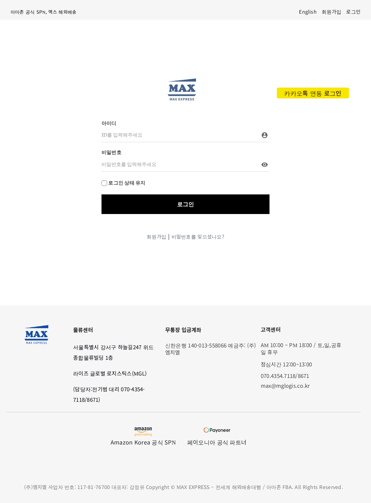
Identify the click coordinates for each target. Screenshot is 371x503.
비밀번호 (111, 152)
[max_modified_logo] (182, 80)
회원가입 (156, 236)
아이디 (109, 123)
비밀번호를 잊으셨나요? (198, 236)
